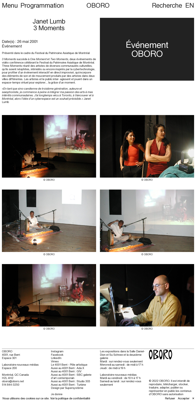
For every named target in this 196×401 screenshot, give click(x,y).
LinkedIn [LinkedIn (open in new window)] (56, 358)
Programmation (42, 5)
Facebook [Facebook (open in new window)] (57, 354)
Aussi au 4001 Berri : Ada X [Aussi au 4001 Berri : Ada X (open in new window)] (67, 368)
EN (189, 5)
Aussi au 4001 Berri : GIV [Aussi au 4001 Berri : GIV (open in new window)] (66, 371)
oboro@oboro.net (13, 381)
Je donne (56, 394)
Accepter (183, 398)
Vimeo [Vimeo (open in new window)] (55, 361)
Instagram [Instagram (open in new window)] (57, 351)
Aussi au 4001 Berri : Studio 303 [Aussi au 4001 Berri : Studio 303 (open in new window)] (70, 381)
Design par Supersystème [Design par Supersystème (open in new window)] (67, 387)
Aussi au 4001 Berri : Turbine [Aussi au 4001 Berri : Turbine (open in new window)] (68, 384)
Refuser (170, 398)
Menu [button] (10, 5)
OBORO (98, 5)
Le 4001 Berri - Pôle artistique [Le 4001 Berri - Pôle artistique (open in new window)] (69, 364)
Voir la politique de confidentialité (70, 398)
